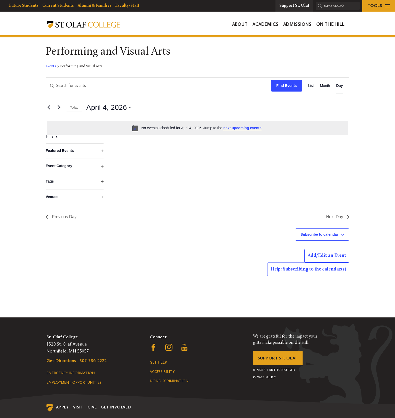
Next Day (337, 217)
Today (74, 107)
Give (92, 407)
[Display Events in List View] (311, 86)
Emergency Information (70, 373)
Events (51, 66)
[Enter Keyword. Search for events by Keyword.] (158, 86)
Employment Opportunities (73, 382)
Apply (62, 407)
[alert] (197, 128)
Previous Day (61, 217)
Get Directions (61, 360)
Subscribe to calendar (319, 234)
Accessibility (162, 372)
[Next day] (59, 107)
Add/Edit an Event (327, 255)
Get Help (158, 362)
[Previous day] (49, 107)
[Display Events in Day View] (339, 86)
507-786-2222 (93, 360)
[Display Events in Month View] (325, 86)
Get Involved (116, 407)
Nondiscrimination (169, 381)
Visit (78, 407)
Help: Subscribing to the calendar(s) (308, 269)
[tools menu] (378, 6)
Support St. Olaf (279, 358)
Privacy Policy (264, 378)
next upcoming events (242, 128)
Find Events (286, 86)
